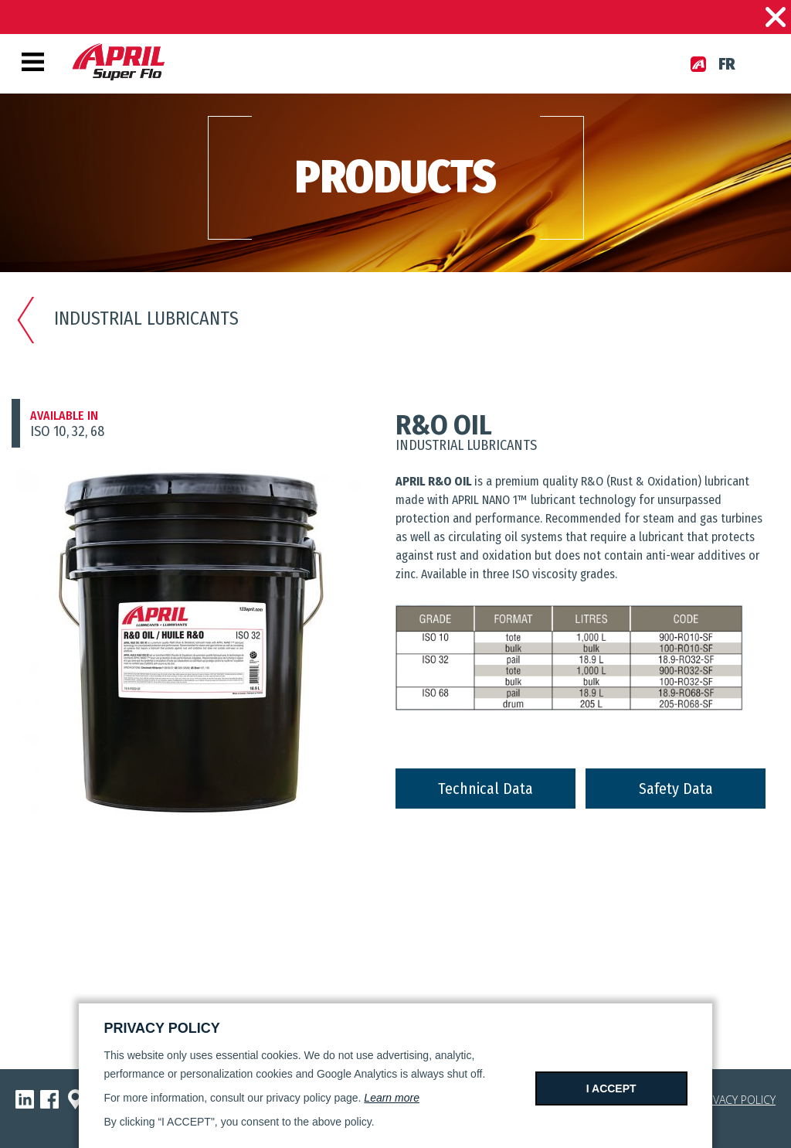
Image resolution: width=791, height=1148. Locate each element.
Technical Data (485, 788)
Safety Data (676, 788)
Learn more (391, 1098)
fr (726, 64)
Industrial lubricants (127, 318)
